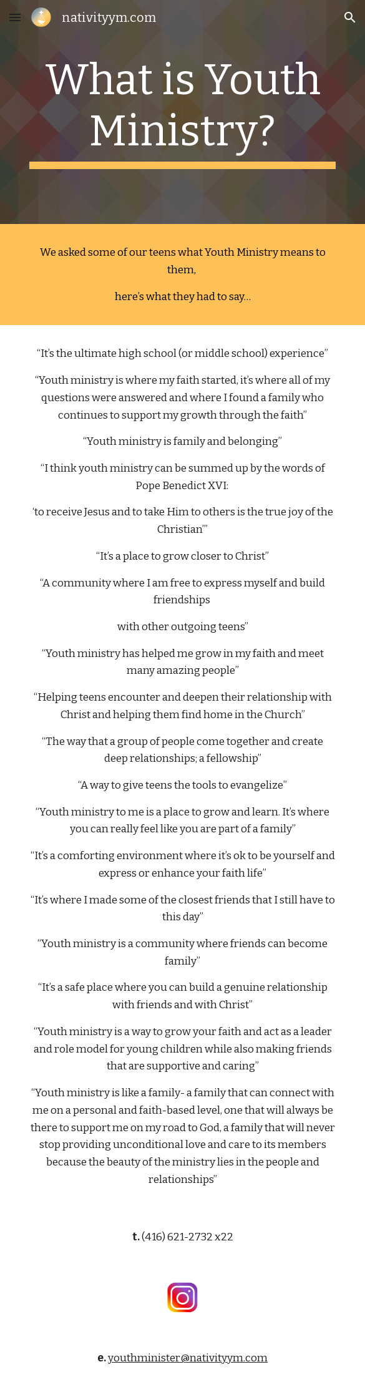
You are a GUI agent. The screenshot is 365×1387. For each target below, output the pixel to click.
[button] (15, 17)
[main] (182, 112)
